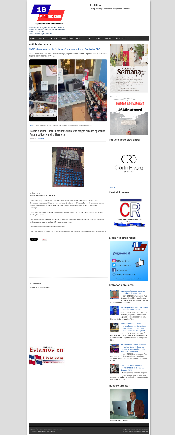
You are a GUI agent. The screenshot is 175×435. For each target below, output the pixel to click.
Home (32, 38)
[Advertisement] (49, 259)
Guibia (112, 187)
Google (139, 431)
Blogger (132, 431)
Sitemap (63, 38)
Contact (51, 38)
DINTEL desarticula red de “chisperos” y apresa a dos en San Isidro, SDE (64, 49)
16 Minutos (46, 429)
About (41, 38)
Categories (74, 38)
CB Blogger (41, 138)
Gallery (88, 38)
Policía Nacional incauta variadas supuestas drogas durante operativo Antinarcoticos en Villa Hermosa (67, 132)
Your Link (132, 429)
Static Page (120, 38)
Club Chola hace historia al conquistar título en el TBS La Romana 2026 (132, 368)
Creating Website (42, 431)
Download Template (103, 38)
